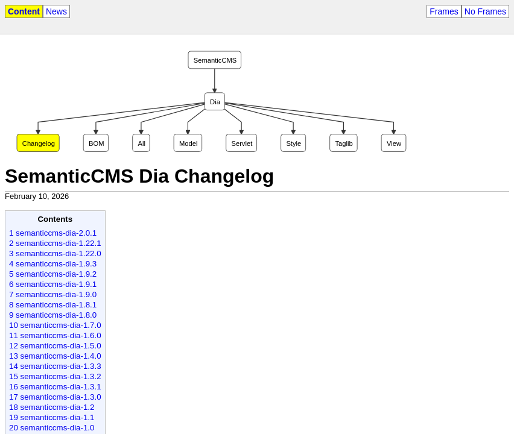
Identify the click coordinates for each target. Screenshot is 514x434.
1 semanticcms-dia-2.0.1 (53, 232)
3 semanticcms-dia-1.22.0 (55, 253)
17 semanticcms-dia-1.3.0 (55, 396)
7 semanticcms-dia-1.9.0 (53, 294)
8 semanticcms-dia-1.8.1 (53, 304)
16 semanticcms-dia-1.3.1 (55, 386)
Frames (444, 11)
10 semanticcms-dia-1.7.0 (55, 325)
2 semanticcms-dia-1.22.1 (55, 243)
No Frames (485, 11)
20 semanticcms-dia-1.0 (51, 427)
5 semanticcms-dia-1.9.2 (53, 273)
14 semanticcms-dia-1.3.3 (55, 366)
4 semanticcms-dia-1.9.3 (53, 263)
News (56, 11)
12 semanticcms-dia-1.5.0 (55, 345)
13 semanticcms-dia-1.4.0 (55, 355)
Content (24, 11)
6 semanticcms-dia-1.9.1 (53, 284)
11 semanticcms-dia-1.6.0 (55, 335)
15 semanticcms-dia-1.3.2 (55, 376)
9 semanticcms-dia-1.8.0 (53, 314)
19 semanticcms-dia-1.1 (51, 417)
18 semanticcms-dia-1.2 (51, 407)
